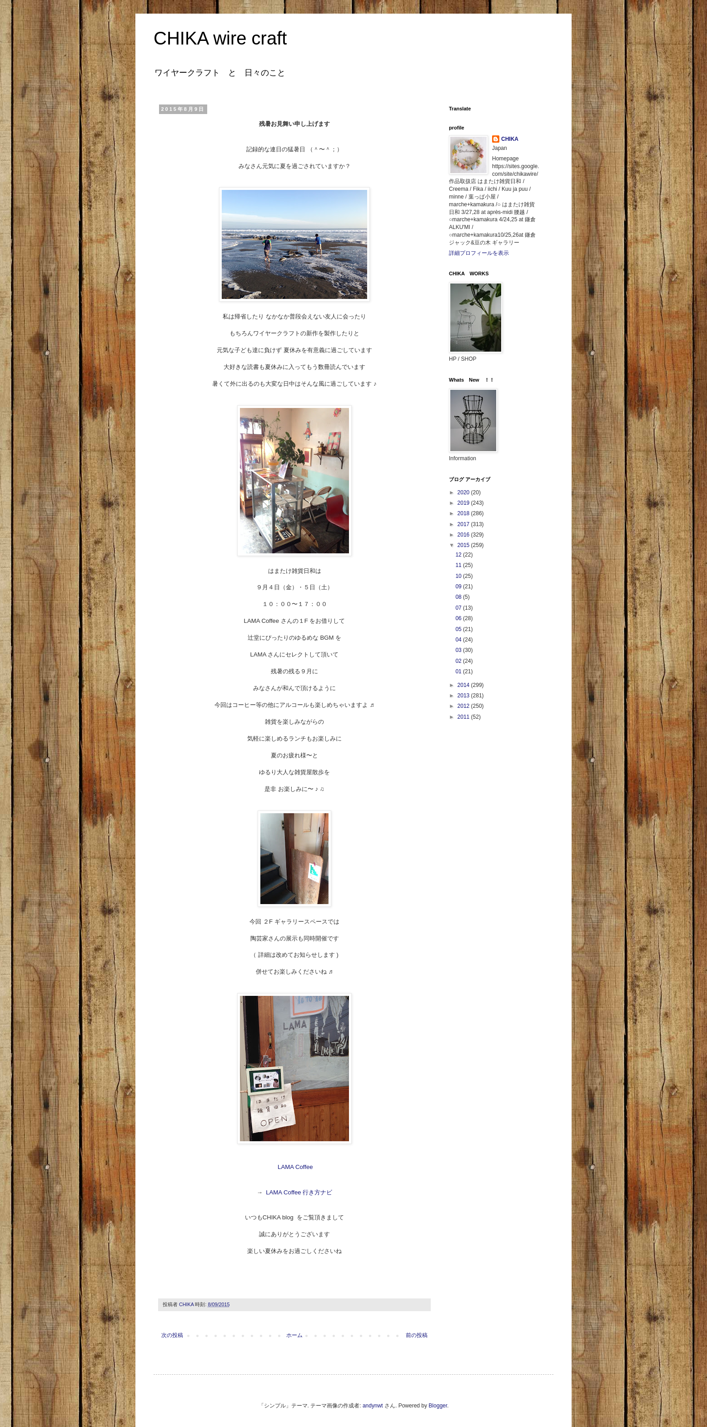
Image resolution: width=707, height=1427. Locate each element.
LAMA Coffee (294, 1166)
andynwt (373, 1405)
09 (459, 586)
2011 (464, 717)
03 (459, 650)
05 (459, 629)
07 (459, 608)
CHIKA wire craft (220, 38)
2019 (464, 503)
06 (459, 618)
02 (459, 661)
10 (459, 576)
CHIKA (509, 139)
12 (459, 555)
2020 (464, 492)
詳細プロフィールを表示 (479, 253)
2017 (464, 524)
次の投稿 (172, 1335)
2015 (464, 545)
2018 (464, 513)
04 (459, 639)
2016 (464, 535)
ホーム (294, 1335)
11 (459, 565)
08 (459, 597)
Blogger (437, 1405)
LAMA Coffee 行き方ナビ (299, 1192)
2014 (464, 685)
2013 (464, 695)
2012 (464, 706)
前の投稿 (417, 1335)
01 (459, 671)
